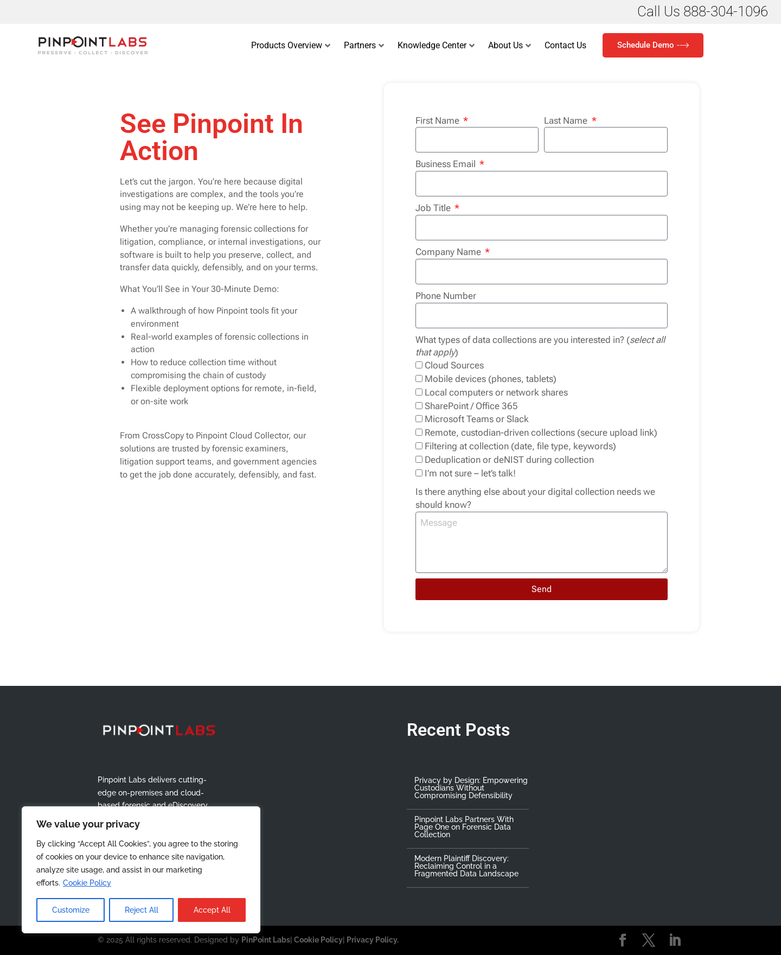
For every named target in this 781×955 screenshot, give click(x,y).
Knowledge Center (436, 45)
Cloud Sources (454, 365)
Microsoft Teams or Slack (477, 418)
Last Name (567, 120)
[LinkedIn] (674, 941)
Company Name (449, 251)
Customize (70, 910)
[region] (141, 869)
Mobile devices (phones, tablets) (490, 378)
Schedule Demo (653, 45)
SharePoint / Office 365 (471, 405)
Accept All (212, 910)
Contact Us (565, 45)
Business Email (446, 163)
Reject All (141, 910)
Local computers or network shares (496, 392)
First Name (438, 120)
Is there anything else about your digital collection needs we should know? (535, 498)
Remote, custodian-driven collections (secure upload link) (541, 432)
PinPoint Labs (265, 939)
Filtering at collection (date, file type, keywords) (520, 446)
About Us (509, 45)
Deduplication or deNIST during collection (509, 459)
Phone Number (445, 295)
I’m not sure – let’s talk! (470, 473)
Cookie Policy (87, 882)
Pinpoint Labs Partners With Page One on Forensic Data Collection (464, 827)
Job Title (434, 207)
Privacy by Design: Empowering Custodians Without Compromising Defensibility (471, 788)
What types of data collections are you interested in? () (540, 346)
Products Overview (290, 45)
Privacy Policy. (373, 939)
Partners (364, 45)
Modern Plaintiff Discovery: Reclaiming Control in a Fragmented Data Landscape (466, 866)
